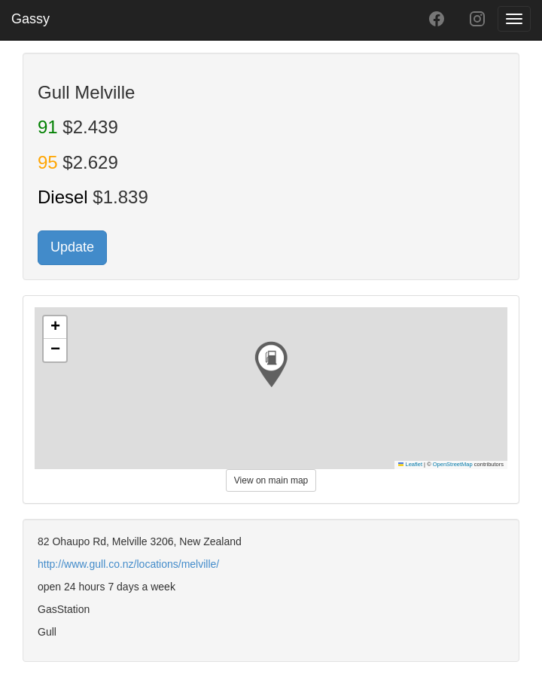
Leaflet (410, 464)
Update (72, 247)
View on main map (271, 480)
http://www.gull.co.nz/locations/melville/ (128, 564)
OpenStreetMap (453, 464)
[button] (271, 364)
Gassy (30, 18)
